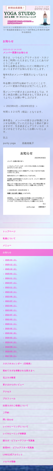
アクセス (7, 391)
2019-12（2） (11, 342)
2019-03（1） (11, 351)
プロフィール (9, 398)
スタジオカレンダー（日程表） (18, 363)
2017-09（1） (11, 356)
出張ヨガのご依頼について (15, 405)
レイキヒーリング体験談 (14, 433)
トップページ (9, 231)
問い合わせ (8, 419)
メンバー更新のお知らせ (15, 52)
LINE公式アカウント (13, 454)
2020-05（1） (11, 329)
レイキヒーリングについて (15, 426)
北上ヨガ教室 (9, 377)
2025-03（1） (11, 274)
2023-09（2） (11, 297)
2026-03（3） (11, 260)
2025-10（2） (11, 269)
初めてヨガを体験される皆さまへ (19, 370)
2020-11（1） (11, 324)
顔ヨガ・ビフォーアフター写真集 (19, 440)
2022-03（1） (11, 319)
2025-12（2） (11, 265)
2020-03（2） (11, 338)
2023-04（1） (11, 306)
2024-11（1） (11, 278)
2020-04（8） (11, 333)
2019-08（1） (11, 347)
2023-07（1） (11, 301)
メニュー (7, 245)
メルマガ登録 (9, 461)
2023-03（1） (11, 310)
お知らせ (7, 252)
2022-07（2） (11, 315)
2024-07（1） (11, 283)
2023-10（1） (11, 292)
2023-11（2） (11, 287)
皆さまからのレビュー (13, 384)
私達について (9, 238)
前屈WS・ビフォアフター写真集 (18, 447)
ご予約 (6, 412)
